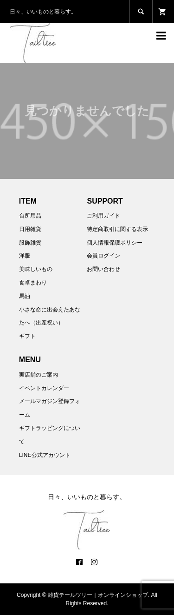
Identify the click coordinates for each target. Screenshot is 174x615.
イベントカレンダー (44, 388)
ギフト (27, 336)
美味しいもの (35, 269)
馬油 (24, 296)
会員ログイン (103, 255)
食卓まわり (33, 282)
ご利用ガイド (103, 215)
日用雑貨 (30, 229)
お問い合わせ (103, 269)
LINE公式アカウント (45, 455)
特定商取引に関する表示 (117, 229)
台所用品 (30, 215)
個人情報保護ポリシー (114, 242)
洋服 (24, 255)
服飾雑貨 (30, 242)
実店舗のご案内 (38, 374)
